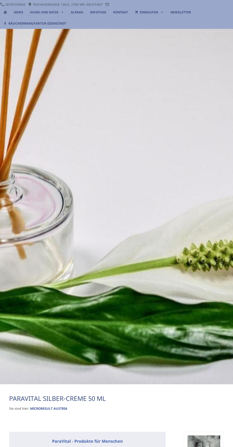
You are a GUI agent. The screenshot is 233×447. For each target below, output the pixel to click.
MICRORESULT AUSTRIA (48, 408)
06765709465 (12, 4)
